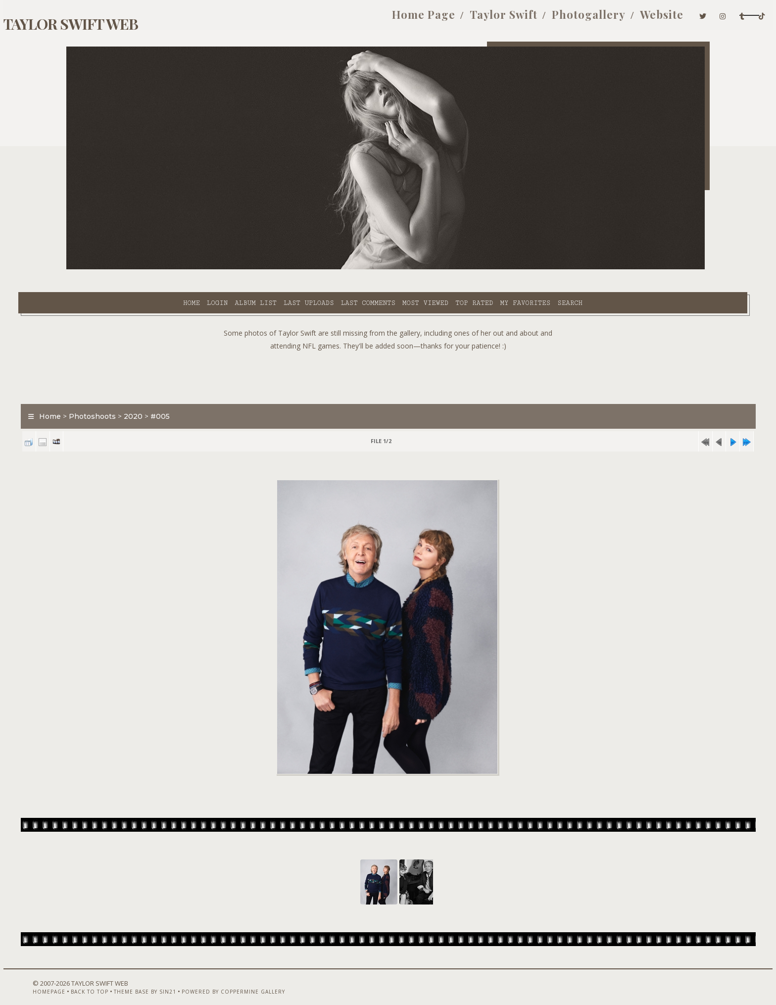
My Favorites (441, 268)
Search (486, 268)
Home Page (323, 18)
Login (133, 268)
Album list (172, 268)
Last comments (284, 268)
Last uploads (225, 268)
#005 (208, 393)
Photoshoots (140, 393)
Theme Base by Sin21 (178, 978)
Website (561, 18)
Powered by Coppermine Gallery (267, 978)
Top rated (390, 268)
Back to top (123, 978)
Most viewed (341, 268)
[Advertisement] (388, 351)
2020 (181, 393)
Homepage (82, 978)
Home (107, 268)
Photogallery (488, 18)
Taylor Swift (403, 18)
